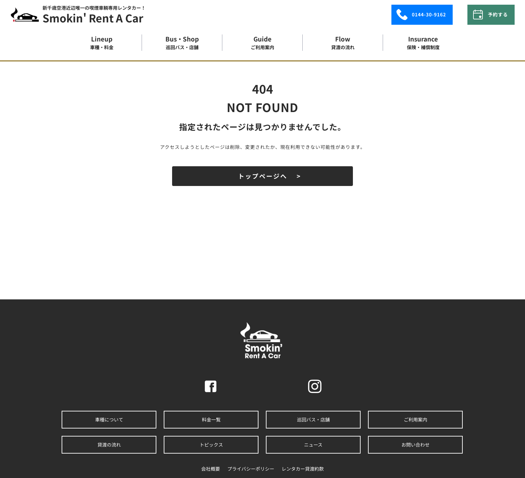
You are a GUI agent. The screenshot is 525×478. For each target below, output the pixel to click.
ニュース (313, 443)
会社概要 (210, 467)
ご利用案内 (415, 418)
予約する (488, 13)
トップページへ (262, 176)
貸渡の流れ (109, 443)
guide (262, 42)
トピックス (211, 443)
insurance (423, 42)
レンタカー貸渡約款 (303, 467)
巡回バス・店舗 (313, 418)
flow (343, 42)
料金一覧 (211, 418)
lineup (102, 42)
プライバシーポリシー (250, 467)
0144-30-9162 (415, 13)
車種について (109, 418)
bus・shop (182, 42)
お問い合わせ (415, 443)
